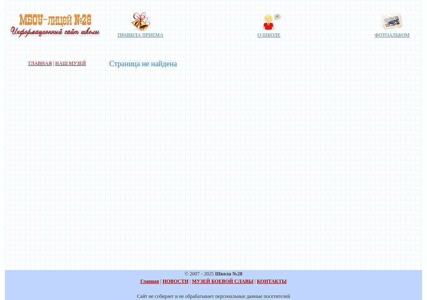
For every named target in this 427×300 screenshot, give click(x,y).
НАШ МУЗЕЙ (70, 63)
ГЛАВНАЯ (40, 63)
